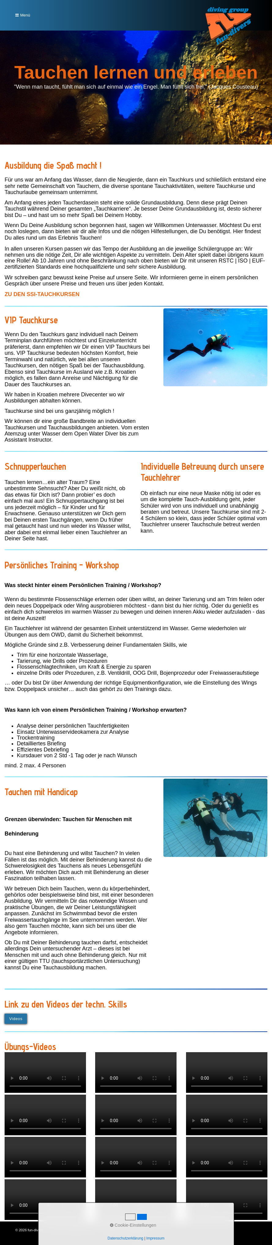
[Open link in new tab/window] (42, 294)
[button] (16, 1019)
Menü (25, 15)
